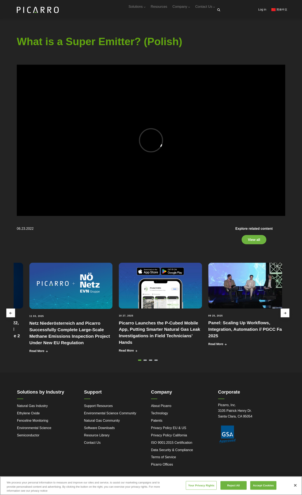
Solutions (124, 10)
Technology (159, 415)
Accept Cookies (263, 485)
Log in (262, 9)
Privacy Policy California (169, 437)
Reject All (233, 485)
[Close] (295, 485)
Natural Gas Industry (32, 407)
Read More (63, 352)
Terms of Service (163, 459)
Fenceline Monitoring (32, 422)
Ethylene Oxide (28, 415)
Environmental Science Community (110, 415)
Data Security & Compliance (172, 451)
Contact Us (203, 10)
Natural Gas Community (102, 422)
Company (175, 10)
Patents (156, 422)
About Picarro (161, 407)
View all (253, 241)
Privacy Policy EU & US (168, 429)
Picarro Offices (162, 466)
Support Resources (98, 407)
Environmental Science (34, 429)
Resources (150, 10)
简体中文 (279, 9)
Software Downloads (99, 429)
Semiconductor (28, 437)
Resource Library (97, 437)
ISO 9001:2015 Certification (171, 444)
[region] (151, 485)
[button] (139, 361)
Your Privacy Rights (201, 485)
